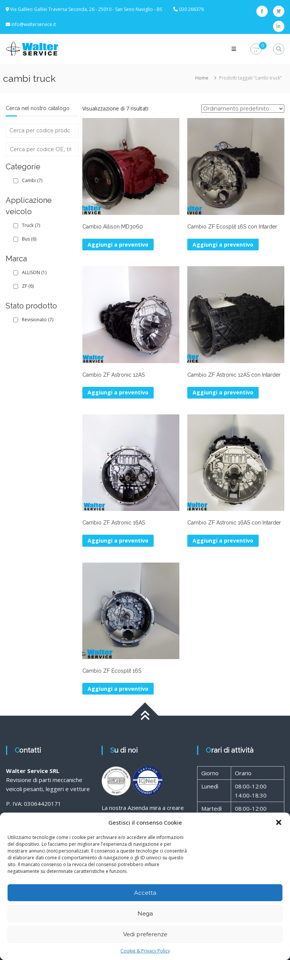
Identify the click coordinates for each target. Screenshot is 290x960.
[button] (278, 822)
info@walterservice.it (33, 24)
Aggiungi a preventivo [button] (118, 244)
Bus (29, 239)
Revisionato (37, 319)
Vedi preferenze (145, 934)
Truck (31, 225)
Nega (145, 913)
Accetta (145, 892)
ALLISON (34, 272)
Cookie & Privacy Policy (145, 951)
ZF (28, 286)
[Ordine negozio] (242, 108)
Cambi (32, 180)
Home (201, 78)
